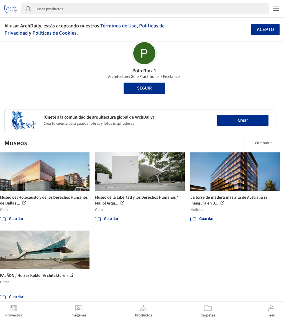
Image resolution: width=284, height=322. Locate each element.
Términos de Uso (118, 25)
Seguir (144, 88)
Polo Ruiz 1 (144, 70)
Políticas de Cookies (54, 33)
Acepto (265, 29)
